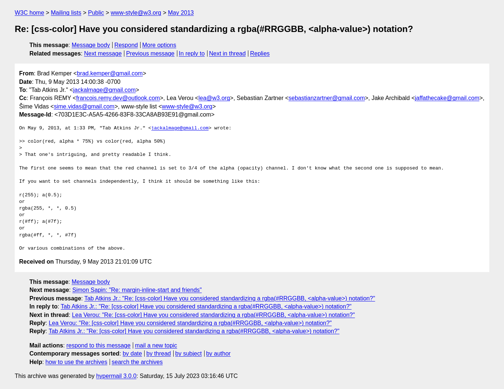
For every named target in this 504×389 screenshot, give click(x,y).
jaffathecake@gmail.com (447, 98)
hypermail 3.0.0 (116, 376)
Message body (91, 45)
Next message (103, 53)
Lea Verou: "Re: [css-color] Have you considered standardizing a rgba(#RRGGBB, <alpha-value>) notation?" (213, 315)
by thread (158, 353)
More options (159, 45)
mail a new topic (156, 345)
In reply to (192, 53)
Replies (260, 53)
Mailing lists (66, 13)
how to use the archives (76, 362)
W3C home (29, 13)
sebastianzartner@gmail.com (326, 98)
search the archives (137, 362)
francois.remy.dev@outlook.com (118, 98)
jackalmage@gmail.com (104, 90)
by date (132, 353)
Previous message (150, 53)
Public (96, 13)
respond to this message (98, 345)
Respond (126, 45)
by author (218, 353)
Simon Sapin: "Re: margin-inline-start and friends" (137, 290)
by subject (188, 353)
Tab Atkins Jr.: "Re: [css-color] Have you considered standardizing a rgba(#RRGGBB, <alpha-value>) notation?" (229, 298)
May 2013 (181, 13)
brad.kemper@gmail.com (110, 73)
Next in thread (227, 53)
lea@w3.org (214, 98)
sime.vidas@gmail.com (84, 106)
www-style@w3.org (136, 13)
